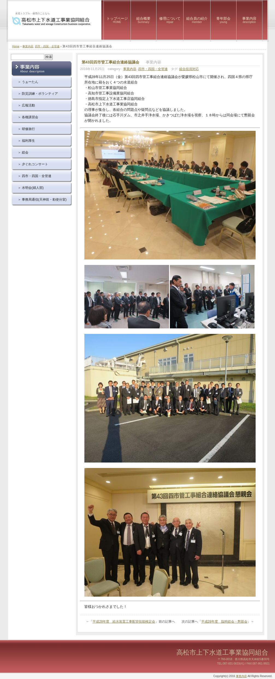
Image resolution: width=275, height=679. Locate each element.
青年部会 (223, 20)
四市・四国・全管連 (47, 46)
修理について (170, 20)
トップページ (117, 20)
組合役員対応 (189, 69)
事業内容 (249, 20)
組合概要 (144, 20)
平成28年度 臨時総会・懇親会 (224, 621)
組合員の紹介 (197, 20)
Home (16, 46)
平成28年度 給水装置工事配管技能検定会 (124, 621)
